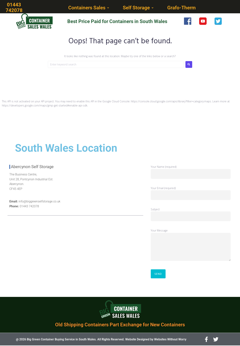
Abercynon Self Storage (32, 167)
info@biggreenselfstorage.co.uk (39, 202)
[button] (89, 8)
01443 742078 (29, 206)
